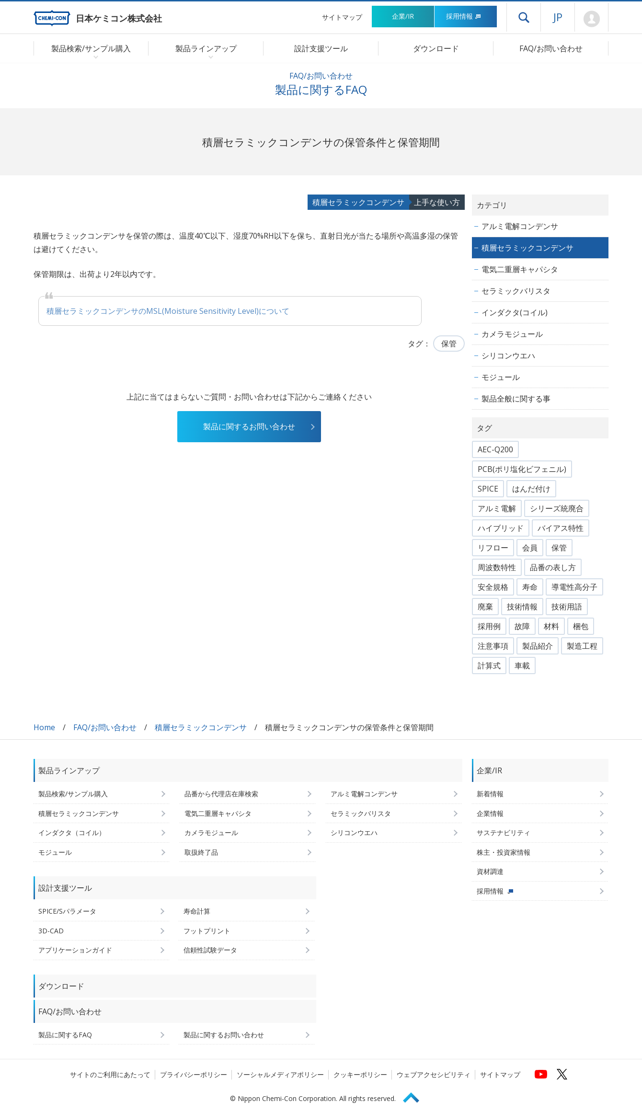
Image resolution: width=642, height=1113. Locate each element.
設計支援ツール (321, 48)
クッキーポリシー (360, 1074)
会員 (530, 547)
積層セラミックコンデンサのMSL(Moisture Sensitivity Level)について (167, 311)
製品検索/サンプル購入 (73, 793)
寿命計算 (196, 911)
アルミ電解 (497, 508)
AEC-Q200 (495, 449)
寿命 (530, 587)
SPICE (488, 488)
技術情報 (522, 606)
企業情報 (490, 813)
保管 (449, 343)
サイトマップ (342, 17)
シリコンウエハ (508, 355)
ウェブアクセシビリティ (433, 1074)
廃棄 (485, 606)
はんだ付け (531, 488)
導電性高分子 (574, 587)
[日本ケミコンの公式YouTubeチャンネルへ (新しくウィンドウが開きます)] (541, 1074)
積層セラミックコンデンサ (358, 202)
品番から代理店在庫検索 (221, 793)
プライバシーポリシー (193, 1074)
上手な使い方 (437, 202)
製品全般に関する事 (516, 398)
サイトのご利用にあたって (110, 1074)
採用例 (489, 626)
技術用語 (566, 606)
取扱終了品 (201, 852)
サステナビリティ (503, 832)
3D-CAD (51, 930)
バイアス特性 (561, 528)
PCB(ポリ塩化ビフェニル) (522, 469)
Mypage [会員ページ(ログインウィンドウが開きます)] (591, 19)
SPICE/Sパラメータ (67, 911)
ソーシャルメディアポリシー (280, 1074)
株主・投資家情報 (503, 852)
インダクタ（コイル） (71, 832)
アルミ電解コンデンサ (520, 226)
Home (44, 727)
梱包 (580, 626)
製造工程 (582, 646)
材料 (551, 626)
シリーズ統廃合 (557, 508)
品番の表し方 (553, 567)
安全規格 (493, 587)
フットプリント (206, 930)
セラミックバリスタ (516, 291)
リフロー (493, 547)
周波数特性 (497, 567)
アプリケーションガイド (75, 949)
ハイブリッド (501, 528)
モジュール (501, 377)
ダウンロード (436, 48)
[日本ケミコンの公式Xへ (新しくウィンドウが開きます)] (562, 1074)
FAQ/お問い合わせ (551, 48)
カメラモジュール (512, 334)
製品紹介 (537, 646)
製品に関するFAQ (65, 1034)
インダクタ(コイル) (515, 312)
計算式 (489, 665)
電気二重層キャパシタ (520, 269)
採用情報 (463, 16)
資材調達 (490, 871)
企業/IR (403, 16)
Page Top (415, 1096)
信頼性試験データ (210, 949)
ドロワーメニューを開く (523, 17)
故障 (522, 626)
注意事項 (493, 646)
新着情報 (490, 793)
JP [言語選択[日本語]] (557, 17)
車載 (522, 665)
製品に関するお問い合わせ (249, 426)
